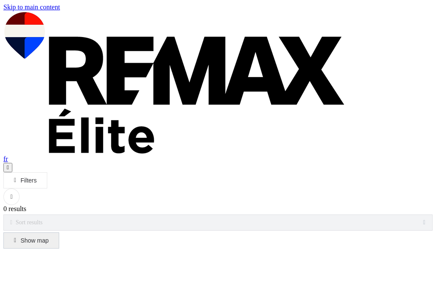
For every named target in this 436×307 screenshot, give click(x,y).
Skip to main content (31, 7)
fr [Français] (5, 158)
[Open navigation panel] (7, 167)
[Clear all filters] (11, 196)
